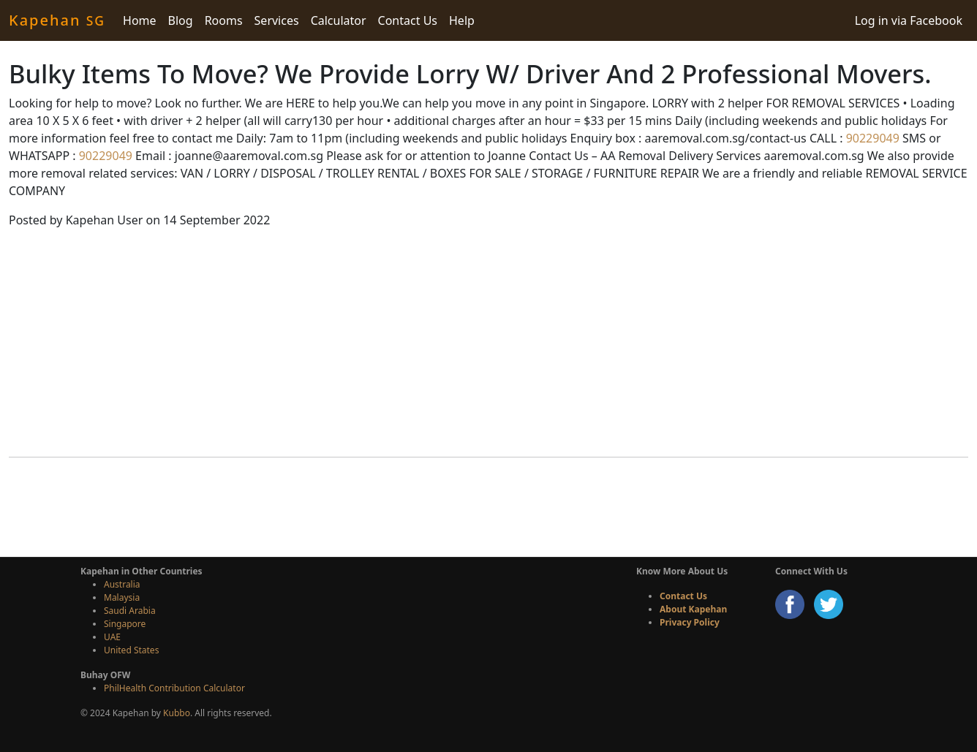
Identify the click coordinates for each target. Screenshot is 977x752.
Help (462, 20)
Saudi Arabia (130, 610)
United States (131, 650)
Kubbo (176, 713)
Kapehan (57, 20)
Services (276, 20)
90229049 (871, 138)
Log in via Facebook (908, 20)
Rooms (224, 20)
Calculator (338, 20)
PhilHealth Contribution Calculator (174, 688)
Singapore (125, 624)
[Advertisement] (488, 342)
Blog (180, 20)
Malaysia (122, 597)
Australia (122, 584)
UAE (112, 637)
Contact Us (407, 20)
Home (139, 20)
